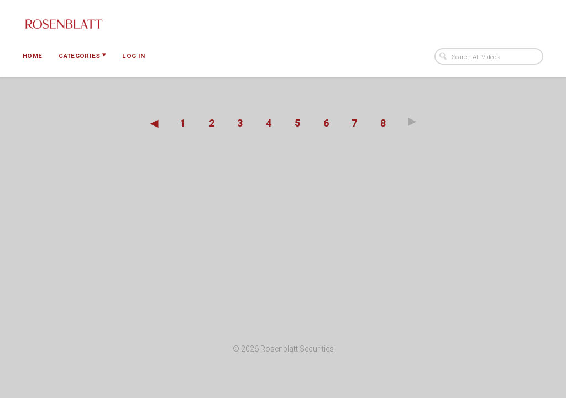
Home (32, 56)
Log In (133, 56)
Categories (82, 55)
